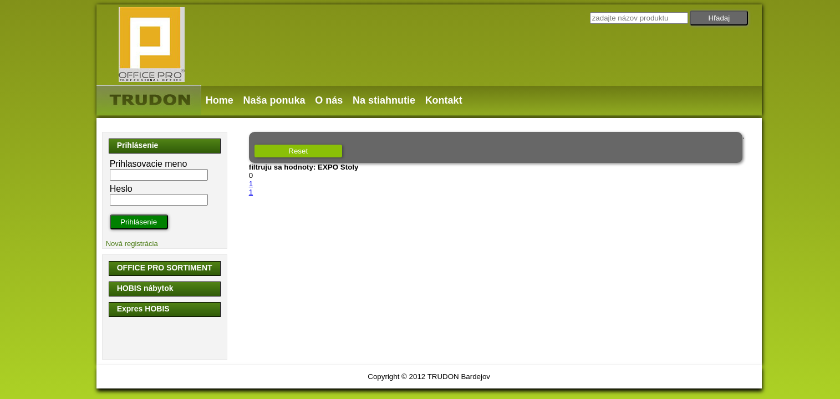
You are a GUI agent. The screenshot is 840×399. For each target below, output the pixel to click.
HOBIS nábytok (145, 288)
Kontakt (443, 100)
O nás (329, 100)
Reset (298, 151)
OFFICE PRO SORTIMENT (164, 267)
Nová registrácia (132, 243)
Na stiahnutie (384, 100)
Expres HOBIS (143, 308)
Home (219, 100)
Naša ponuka (274, 100)
